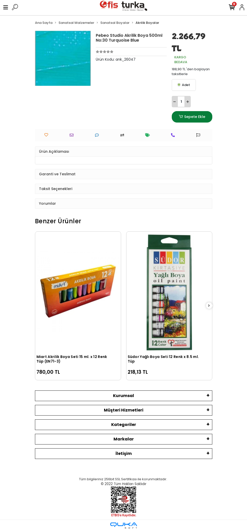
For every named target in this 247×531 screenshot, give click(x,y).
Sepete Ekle (192, 116)
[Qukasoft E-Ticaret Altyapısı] (123, 525)
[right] (209, 306)
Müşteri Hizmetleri (123, 410)
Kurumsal (123, 396)
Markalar (123, 439)
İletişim (124, 453)
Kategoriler (123, 424)
